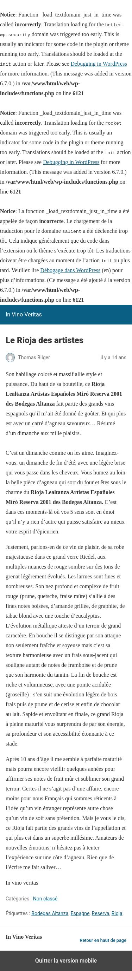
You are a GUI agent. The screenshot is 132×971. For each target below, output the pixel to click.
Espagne (80, 913)
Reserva (100, 913)
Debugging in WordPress (98, 64)
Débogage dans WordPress (70, 270)
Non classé (45, 898)
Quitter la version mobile (66, 960)
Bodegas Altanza (49, 913)
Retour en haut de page (103, 940)
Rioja (117, 913)
